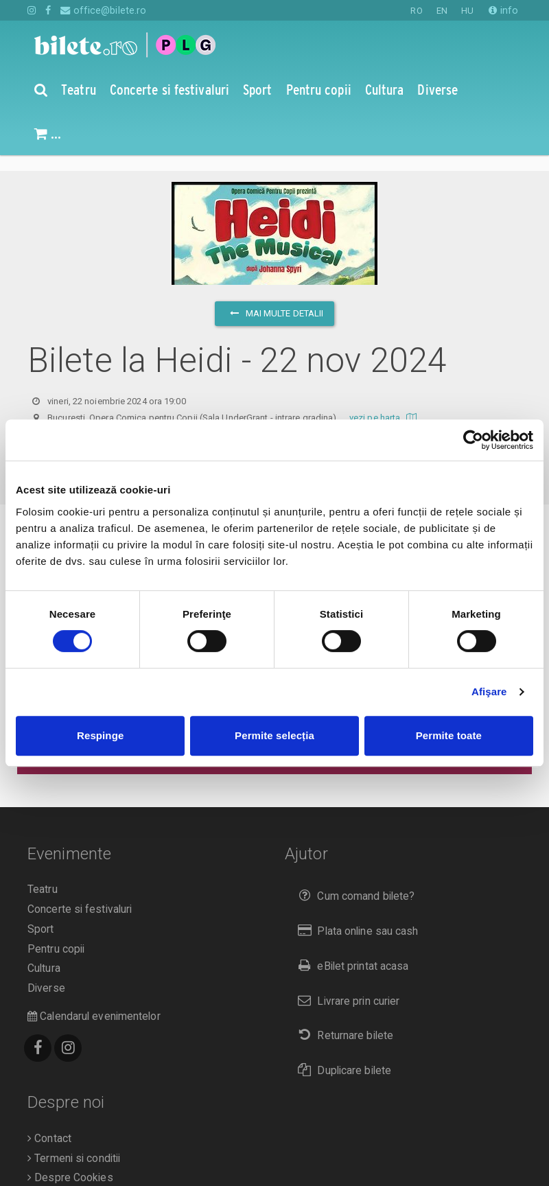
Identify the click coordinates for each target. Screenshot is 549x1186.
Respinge (100, 735)
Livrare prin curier (345, 985)
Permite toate (449, 735)
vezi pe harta (384, 402)
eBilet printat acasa (350, 950)
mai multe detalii (275, 297)
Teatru (42, 874)
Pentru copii (55, 933)
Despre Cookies (70, 1162)
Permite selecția (274, 735)
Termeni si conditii (73, 1143)
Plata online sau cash (355, 915)
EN (441, 10)
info (503, 10)
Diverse (46, 972)
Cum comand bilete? (353, 880)
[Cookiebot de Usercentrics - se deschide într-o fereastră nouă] (473, 440)
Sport (40, 913)
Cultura (43, 952)
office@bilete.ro (103, 10)
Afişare (489, 691)
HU (467, 10)
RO (416, 10)
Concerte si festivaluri (79, 893)
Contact (49, 1123)
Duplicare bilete (341, 1054)
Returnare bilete (342, 1019)
